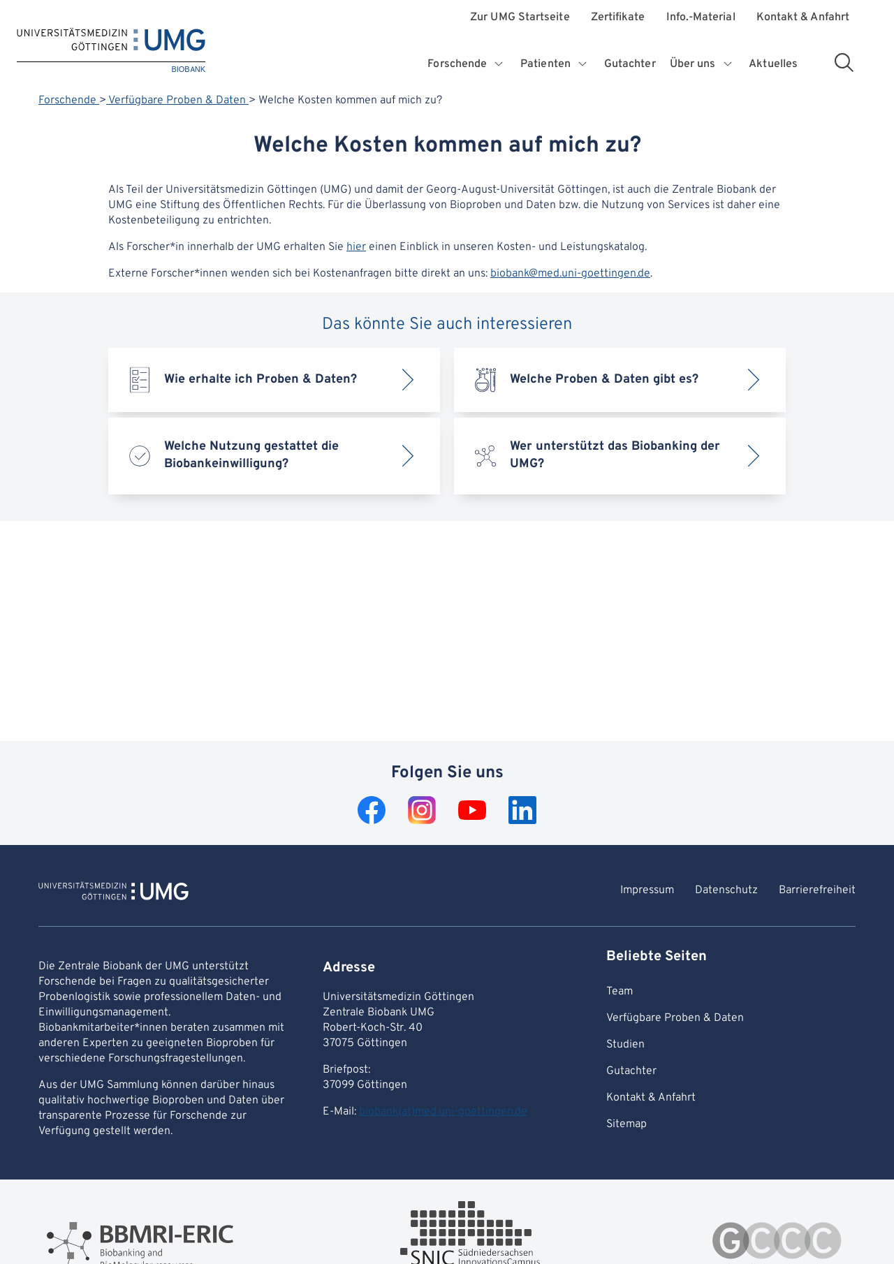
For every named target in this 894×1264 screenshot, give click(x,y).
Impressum (647, 890)
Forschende (68, 101)
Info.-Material (700, 17)
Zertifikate (618, 17)
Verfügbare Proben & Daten (177, 101)
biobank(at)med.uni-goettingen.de (443, 1112)
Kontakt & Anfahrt (802, 17)
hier (356, 247)
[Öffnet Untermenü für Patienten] (583, 64)
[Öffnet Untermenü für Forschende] (499, 64)
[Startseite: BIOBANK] (111, 51)
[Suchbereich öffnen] (844, 62)
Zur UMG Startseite (519, 17)
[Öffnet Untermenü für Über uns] (728, 64)
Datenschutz (726, 890)
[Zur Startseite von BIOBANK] (113, 893)
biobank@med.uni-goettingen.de (570, 274)
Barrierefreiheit (817, 890)
